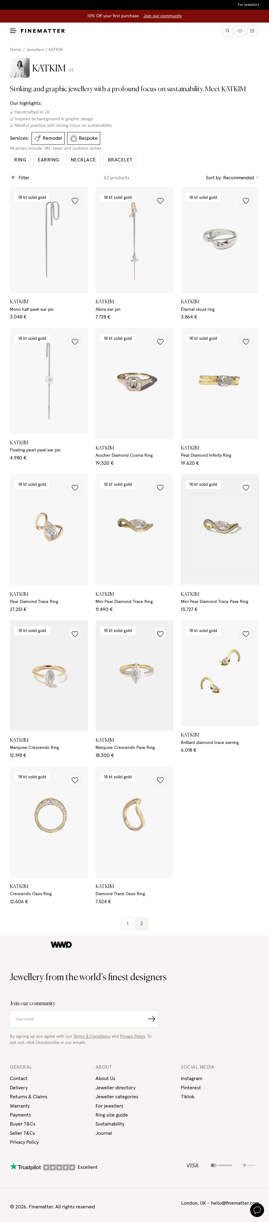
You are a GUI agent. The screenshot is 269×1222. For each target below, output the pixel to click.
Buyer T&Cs (22, 1124)
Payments (20, 1115)
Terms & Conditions (91, 1036)
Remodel (48, 138)
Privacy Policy (24, 1142)
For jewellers (248, 5)
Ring (20, 159)
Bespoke (84, 138)
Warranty (20, 1106)
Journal (104, 1133)
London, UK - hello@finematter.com (220, 1203)
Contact (19, 1078)
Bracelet (120, 159)
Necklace (83, 159)
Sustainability (110, 1124)
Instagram (191, 1078)
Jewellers (35, 50)
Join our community (162, 16)
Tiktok (187, 1096)
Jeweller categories (117, 1096)
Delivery (19, 1087)
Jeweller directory (115, 1087)
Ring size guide (112, 1115)
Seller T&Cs (22, 1133)
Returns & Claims (28, 1096)
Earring (48, 159)
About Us (105, 1078)
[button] (75, 200)
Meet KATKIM (225, 89)
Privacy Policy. (133, 1036)
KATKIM (56, 50)
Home (15, 50)
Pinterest (191, 1087)
